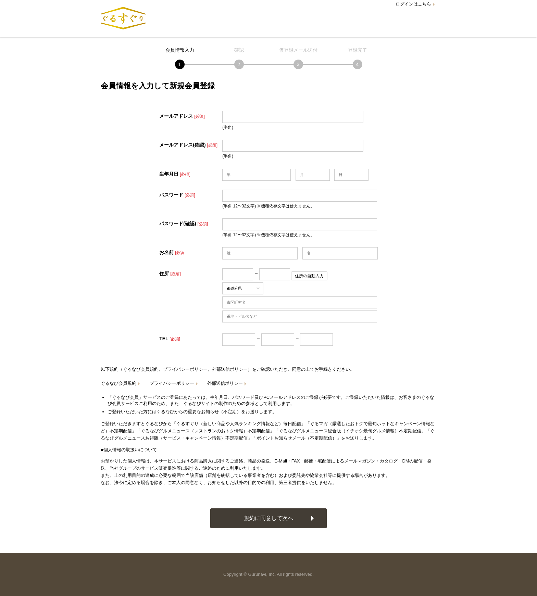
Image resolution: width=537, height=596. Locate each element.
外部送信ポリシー (225, 383)
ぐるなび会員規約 (118, 383)
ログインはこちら (413, 4)
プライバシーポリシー (172, 383)
